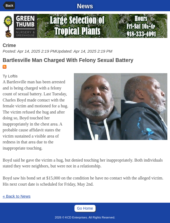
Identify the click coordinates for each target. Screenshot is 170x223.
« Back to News (16, 196)
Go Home (85, 208)
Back (9, 5)
